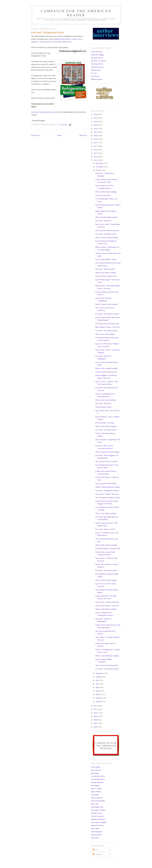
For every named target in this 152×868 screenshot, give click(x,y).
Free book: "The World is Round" (107, 314)
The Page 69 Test (97, 58)
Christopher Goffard (98, 810)
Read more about (44, 112)
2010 (96, 713)
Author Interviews (97, 67)
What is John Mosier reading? (105, 609)
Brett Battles (95, 785)
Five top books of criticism (104, 423)
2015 (96, 153)
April (98, 691)
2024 (96, 121)
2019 (96, 139)
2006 (96, 727)
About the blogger (97, 55)
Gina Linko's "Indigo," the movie (107, 494)
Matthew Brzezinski (98, 819)
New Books (95, 76)
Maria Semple (96, 792)
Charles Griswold (97, 816)
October (99, 170)
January (99, 701)
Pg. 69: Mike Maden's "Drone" (106, 259)
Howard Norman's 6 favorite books (107, 548)
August (98, 677)
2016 (96, 150)
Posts (95, 850)
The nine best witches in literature (107, 602)
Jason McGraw (96, 770)
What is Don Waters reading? (105, 273)
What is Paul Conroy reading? (106, 426)
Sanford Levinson (97, 825)
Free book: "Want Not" (103, 221)
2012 (96, 706)
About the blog (96, 52)
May (97, 687)
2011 (96, 709)
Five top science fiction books (105, 483)
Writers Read (95, 70)
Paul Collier (95, 828)
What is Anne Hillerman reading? (107, 656)
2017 (96, 146)
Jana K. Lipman (96, 788)
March (98, 694)
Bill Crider (95, 804)
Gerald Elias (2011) (98, 779)
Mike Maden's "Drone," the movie (107, 327)
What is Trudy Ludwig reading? (106, 237)
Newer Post (35, 135)
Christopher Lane (97, 807)
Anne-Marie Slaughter (99, 822)
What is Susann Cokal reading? (106, 304)
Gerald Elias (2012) (98, 776)
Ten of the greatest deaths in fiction (107, 498)
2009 (96, 716)
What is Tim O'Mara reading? (105, 513)
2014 (96, 157)
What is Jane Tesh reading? (105, 334)
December (100, 163)
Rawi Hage (95, 773)
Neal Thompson (96, 832)
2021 (96, 132)
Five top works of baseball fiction (107, 324)
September (100, 673)
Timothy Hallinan (97, 782)
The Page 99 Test (97, 64)
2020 (96, 136)
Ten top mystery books (103, 407)
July (97, 680)
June (97, 684)
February (99, 698)
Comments (97, 854)
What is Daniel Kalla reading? (106, 580)
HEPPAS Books (96, 79)
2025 (96, 118)
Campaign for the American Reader (76, 13)
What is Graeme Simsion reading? (107, 452)
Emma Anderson (97, 798)
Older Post (83, 135)
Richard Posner (96, 835)
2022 (96, 128)
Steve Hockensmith (98, 801)
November (100, 167)
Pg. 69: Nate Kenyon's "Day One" (107, 606)
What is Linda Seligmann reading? (107, 487)
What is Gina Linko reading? (105, 400)
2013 (96, 160)
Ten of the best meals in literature (107, 230)
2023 (96, 125)
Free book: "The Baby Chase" (105, 234)
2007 (96, 723)
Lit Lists (94, 73)
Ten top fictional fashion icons (106, 276)
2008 (96, 720)
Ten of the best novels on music (106, 461)
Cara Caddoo (95, 767)
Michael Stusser (96, 813)
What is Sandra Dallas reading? (106, 217)
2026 (96, 114)
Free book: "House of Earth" (105, 269)
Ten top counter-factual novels (106, 372)
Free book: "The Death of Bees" (106, 331)
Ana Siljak (94, 795)
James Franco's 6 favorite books (106, 665)
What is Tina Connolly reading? (106, 368)
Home (59, 135)
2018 (96, 143)
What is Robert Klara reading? (106, 192)
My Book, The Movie (98, 61)
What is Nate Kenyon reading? (106, 545)
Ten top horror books (102, 195)
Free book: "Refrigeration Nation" (107, 490)
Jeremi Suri (95, 838)
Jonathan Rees (66, 42)
